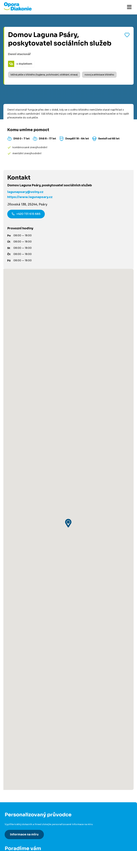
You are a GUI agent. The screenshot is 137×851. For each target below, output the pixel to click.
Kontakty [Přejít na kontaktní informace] (10, 830)
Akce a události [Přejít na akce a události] (14, 743)
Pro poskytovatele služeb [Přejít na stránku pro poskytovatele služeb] (20, 799)
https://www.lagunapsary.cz (30, 197)
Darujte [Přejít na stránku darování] (9, 768)
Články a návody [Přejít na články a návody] (15, 732)
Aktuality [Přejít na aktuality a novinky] (10, 836)
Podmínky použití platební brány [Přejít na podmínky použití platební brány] (24, 847)
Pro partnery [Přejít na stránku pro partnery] (12, 774)
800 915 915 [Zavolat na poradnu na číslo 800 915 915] (27, 699)
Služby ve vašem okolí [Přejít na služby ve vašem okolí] (18, 738)
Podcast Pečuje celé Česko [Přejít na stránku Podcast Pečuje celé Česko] (22, 819)
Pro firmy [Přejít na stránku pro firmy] (10, 793)
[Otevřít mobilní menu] (129, 7)
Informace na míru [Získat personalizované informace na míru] (24, 671)
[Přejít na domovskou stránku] (18, 9)
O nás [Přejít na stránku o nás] (8, 824)
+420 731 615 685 (26, 214)
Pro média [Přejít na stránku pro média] (11, 841)
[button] (68, 442)
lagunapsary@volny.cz (25, 192)
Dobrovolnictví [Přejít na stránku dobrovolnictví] (14, 763)
